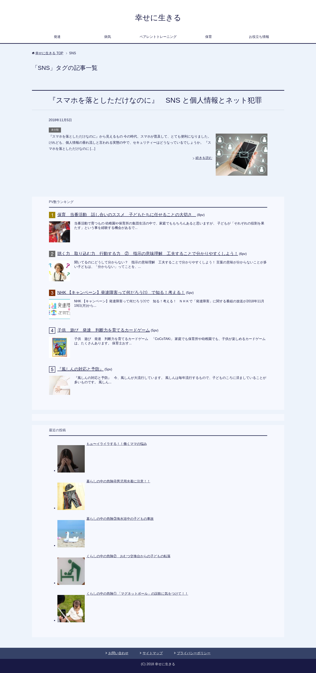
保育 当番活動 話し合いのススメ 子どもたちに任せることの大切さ (126, 214)
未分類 (55, 129)
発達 (57, 36)
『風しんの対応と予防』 (80, 369)
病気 (107, 36)
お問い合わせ (118, 653)
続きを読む (204, 158)
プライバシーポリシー (193, 653)
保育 (208, 36)
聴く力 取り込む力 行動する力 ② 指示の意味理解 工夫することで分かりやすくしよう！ (147, 253)
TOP (49, 53)
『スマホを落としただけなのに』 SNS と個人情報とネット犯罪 (155, 100)
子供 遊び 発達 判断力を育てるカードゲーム (103, 330)
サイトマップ (153, 653)
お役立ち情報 (259, 36)
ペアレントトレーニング (158, 36)
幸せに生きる (158, 17)
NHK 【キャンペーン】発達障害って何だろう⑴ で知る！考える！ (121, 292)
